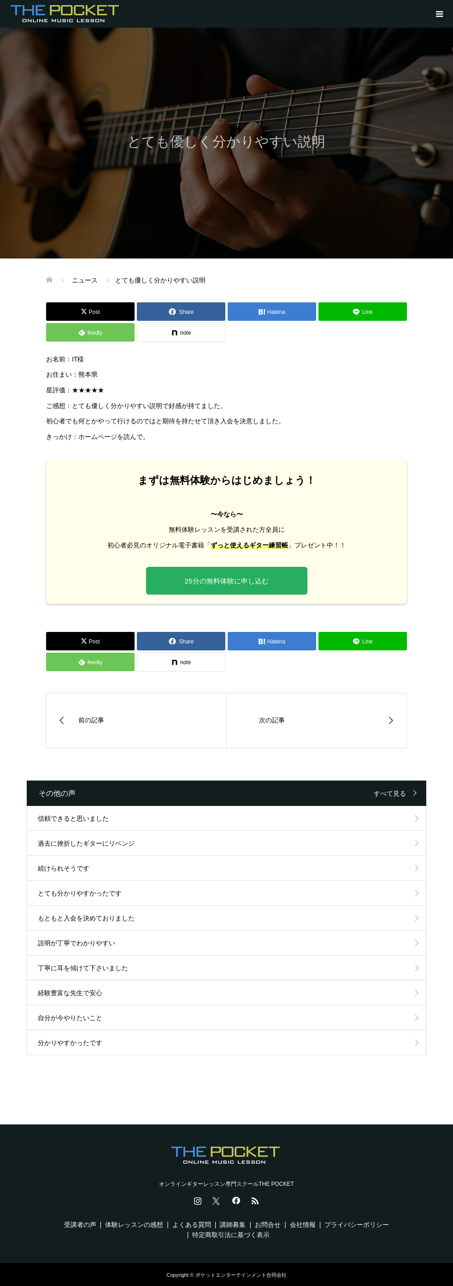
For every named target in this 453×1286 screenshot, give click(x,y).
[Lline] (362, 311)
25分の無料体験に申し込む (226, 581)
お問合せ (268, 1224)
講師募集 (233, 1224)
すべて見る (390, 793)
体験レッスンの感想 (134, 1224)
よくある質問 (191, 1224)
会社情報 (303, 1224)
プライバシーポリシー (356, 1224)
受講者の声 (80, 1224)
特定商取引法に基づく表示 (231, 1234)
